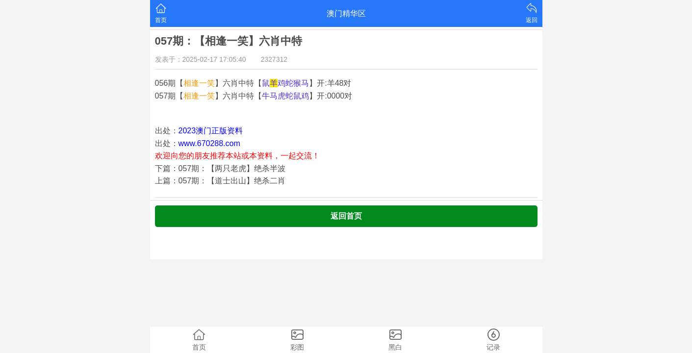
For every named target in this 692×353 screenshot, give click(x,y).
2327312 (274, 59)
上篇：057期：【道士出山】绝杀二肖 (220, 180)
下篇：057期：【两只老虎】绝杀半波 (220, 168)
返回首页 (346, 216)
